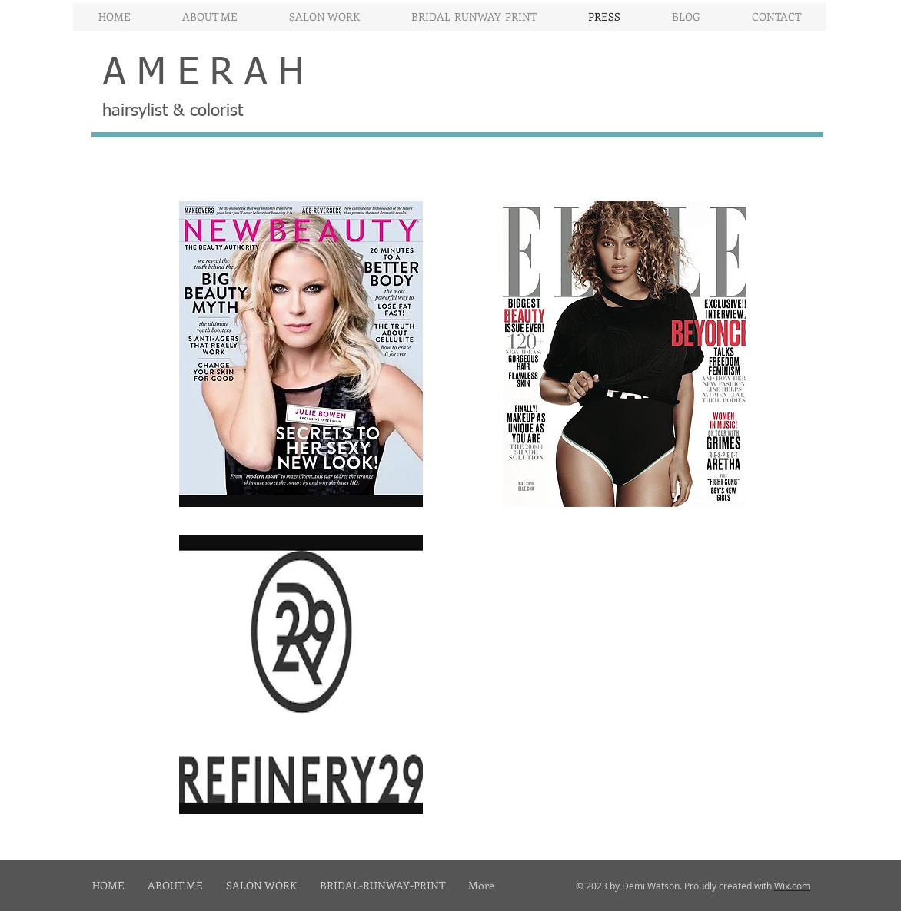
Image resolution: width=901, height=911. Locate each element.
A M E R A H (203, 74)
